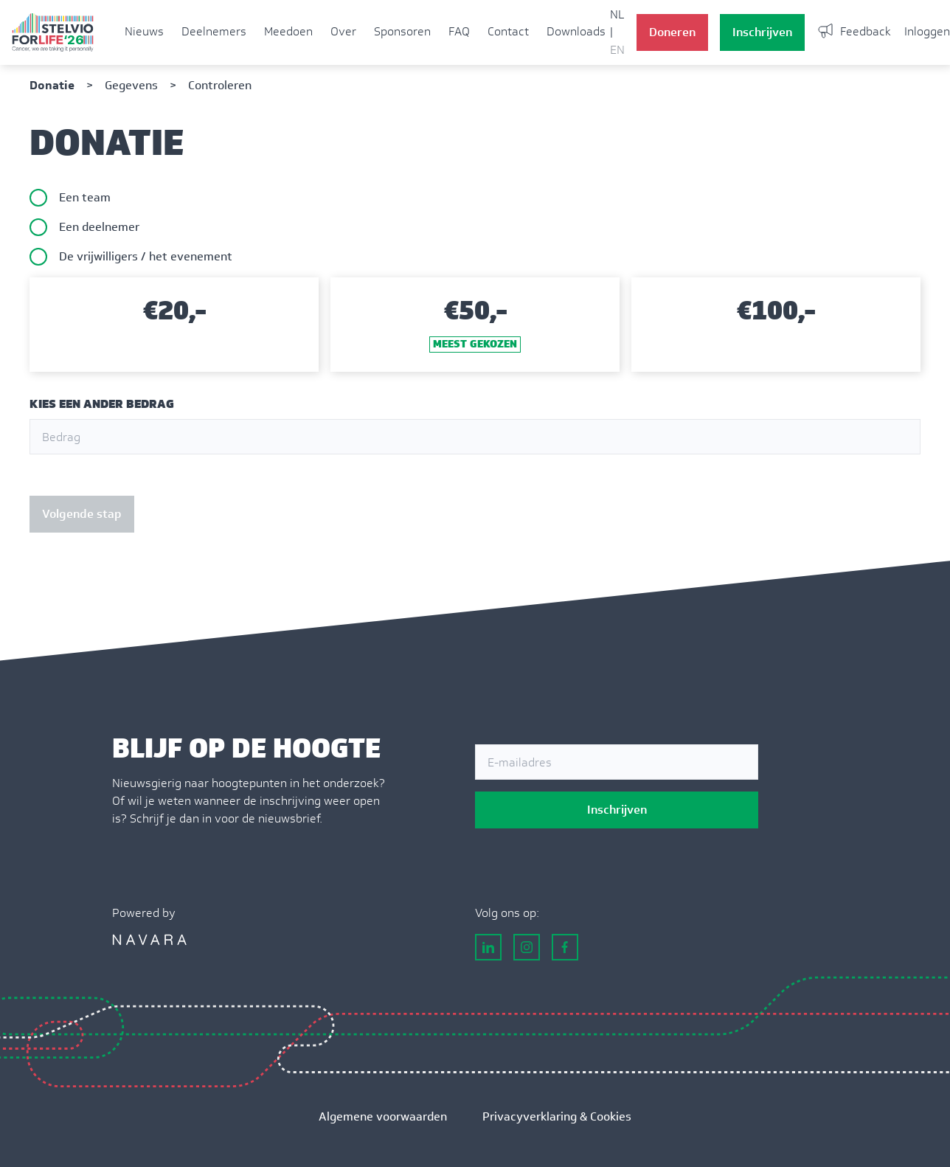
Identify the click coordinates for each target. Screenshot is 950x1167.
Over (343, 31)
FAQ (459, 31)
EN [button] (617, 49)
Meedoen (288, 31)
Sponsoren (402, 31)
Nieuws (144, 31)
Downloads (576, 31)
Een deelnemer (99, 226)
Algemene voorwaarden (383, 1116)
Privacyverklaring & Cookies (556, 1116)
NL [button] (617, 14)
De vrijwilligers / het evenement (145, 256)
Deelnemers (213, 31)
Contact (508, 31)
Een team (85, 197)
